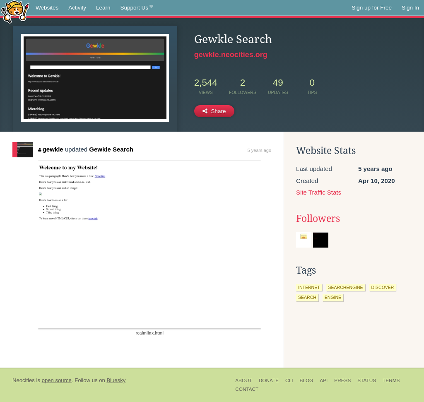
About (243, 380)
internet (309, 287)
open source (57, 380)
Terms (391, 380)
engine (333, 297)
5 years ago (259, 150)
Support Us (136, 8)
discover (382, 287)
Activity (77, 8)
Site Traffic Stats (318, 192)
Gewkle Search (111, 149)
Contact (246, 389)
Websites (47, 8)
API (324, 380)
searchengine (345, 287)
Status (366, 380)
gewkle (50, 149)
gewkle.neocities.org (230, 55)
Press (342, 380)
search (307, 297)
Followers (318, 218)
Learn (103, 8)
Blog (306, 380)
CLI (289, 380)
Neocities (23, 380)
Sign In (410, 8)
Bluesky (115, 380)
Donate (269, 380)
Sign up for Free (372, 8)
